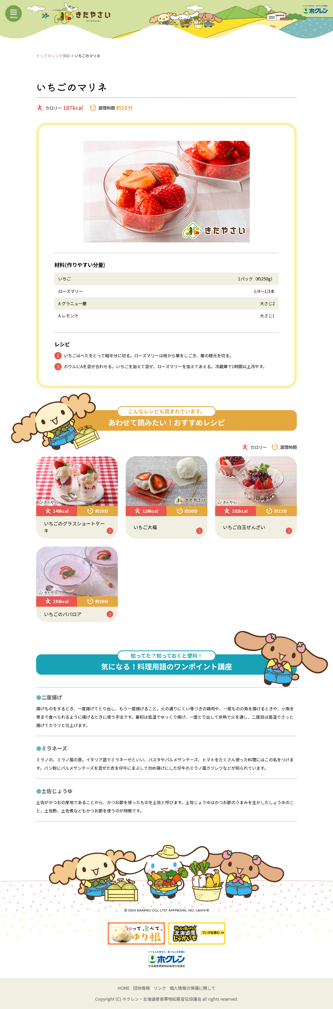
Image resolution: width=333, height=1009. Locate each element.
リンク (159, 988)
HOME (124, 988)
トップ (41, 55)
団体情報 (141, 988)
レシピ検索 (61, 55)
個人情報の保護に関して (192, 988)
